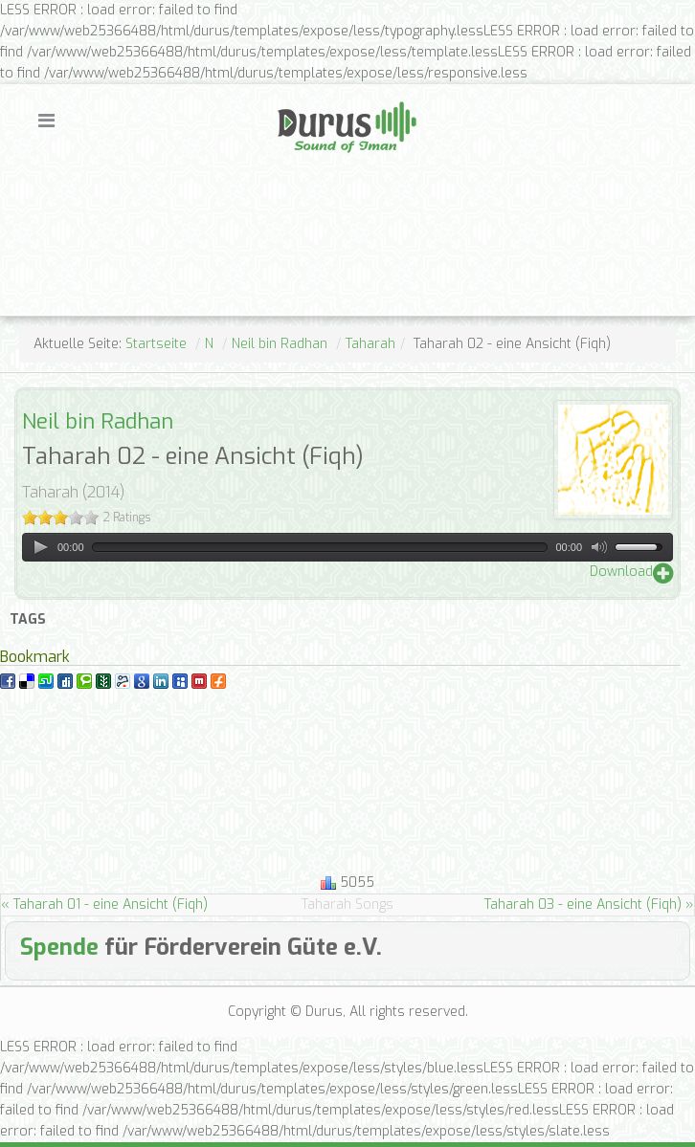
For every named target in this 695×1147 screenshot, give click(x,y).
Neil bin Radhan (279, 344)
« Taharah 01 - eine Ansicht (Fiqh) (104, 904)
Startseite (156, 344)
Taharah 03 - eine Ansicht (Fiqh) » (589, 904)
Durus (298, 99)
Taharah (370, 344)
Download (621, 571)
